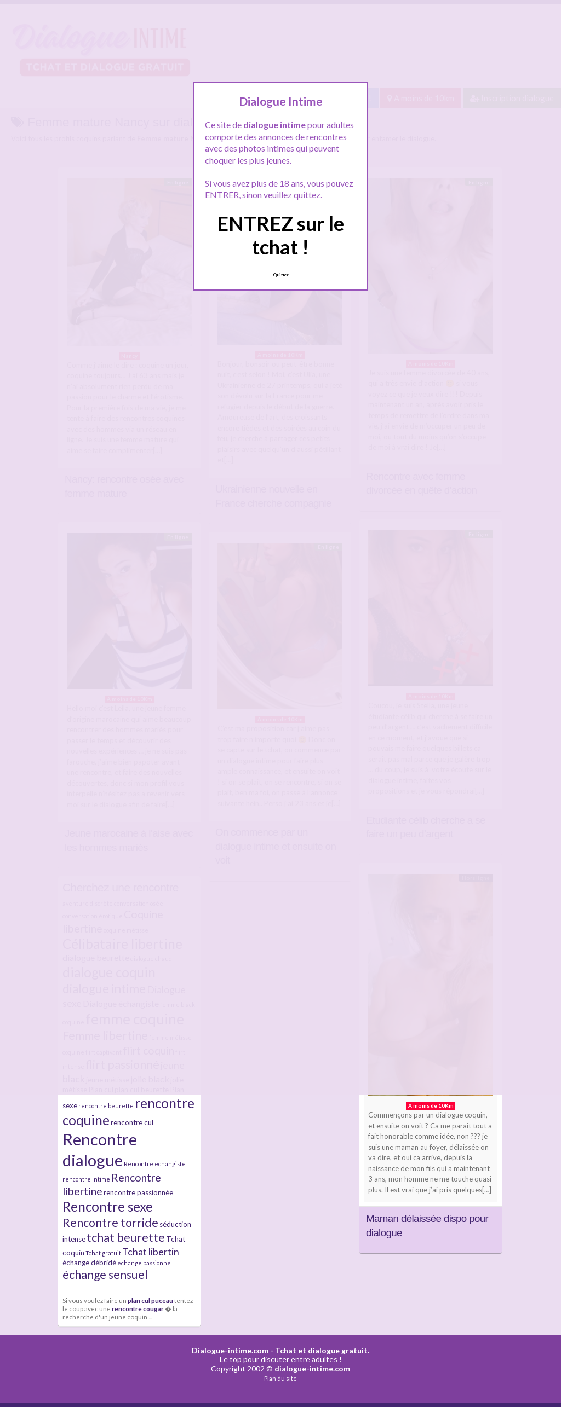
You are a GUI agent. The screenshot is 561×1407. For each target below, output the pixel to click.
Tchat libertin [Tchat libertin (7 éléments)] (150, 1252)
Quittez (281, 274)
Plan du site (280, 1378)
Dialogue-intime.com (230, 1350)
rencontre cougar (138, 1308)
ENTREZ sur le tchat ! (280, 235)
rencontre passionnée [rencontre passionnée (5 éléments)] (138, 1192)
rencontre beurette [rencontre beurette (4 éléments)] (106, 1105)
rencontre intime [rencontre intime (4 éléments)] (86, 1179)
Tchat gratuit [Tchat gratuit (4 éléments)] (103, 1253)
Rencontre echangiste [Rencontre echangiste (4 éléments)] (155, 1163)
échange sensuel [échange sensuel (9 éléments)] (105, 1274)
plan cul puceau (150, 1300)
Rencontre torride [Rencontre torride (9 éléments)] (110, 1222)
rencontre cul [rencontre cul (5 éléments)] (132, 1122)
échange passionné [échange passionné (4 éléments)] (144, 1262)
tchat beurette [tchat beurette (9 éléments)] (126, 1237)
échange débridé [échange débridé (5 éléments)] (89, 1262)
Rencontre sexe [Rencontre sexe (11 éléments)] (107, 1206)
